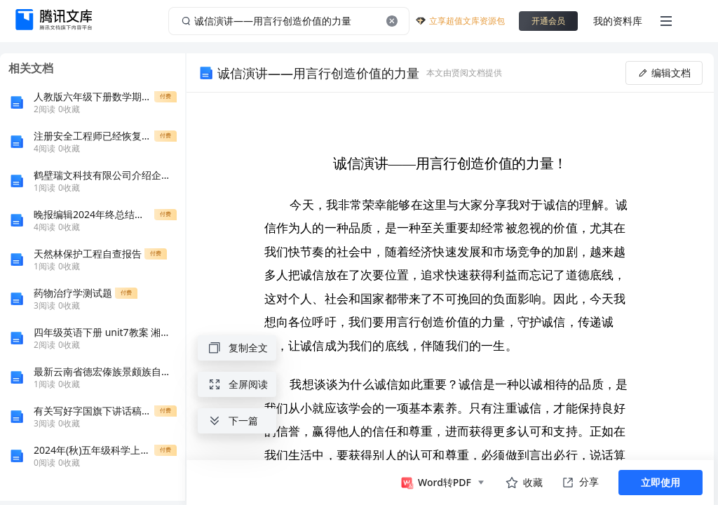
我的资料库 (617, 20)
